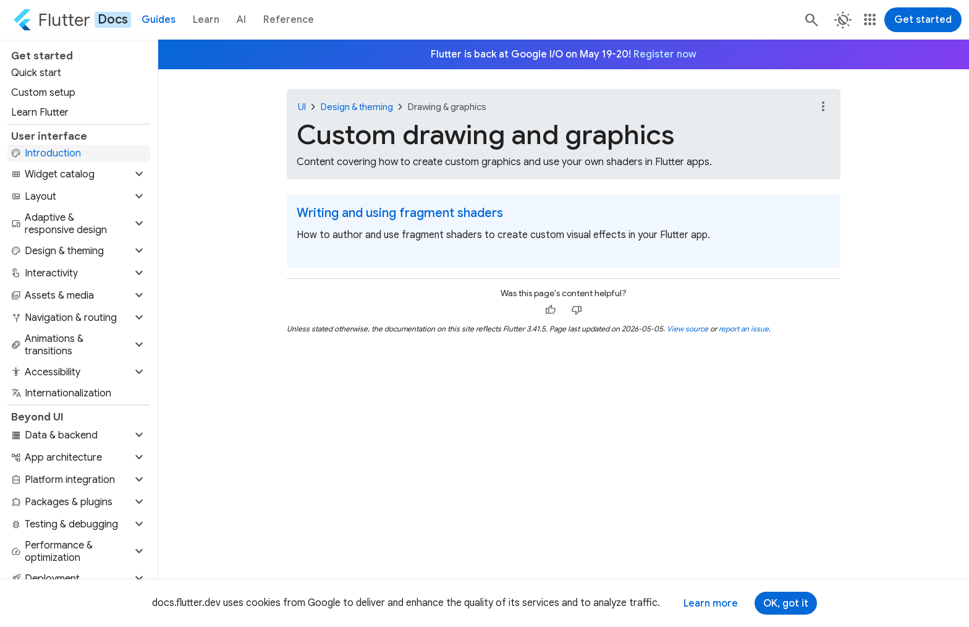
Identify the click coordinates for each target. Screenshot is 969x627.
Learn (206, 20)
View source (687, 328)
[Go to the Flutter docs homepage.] (72, 20)
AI (241, 20)
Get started (923, 20)
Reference (288, 20)
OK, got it (785, 603)
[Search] (810, 19)
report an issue (744, 328)
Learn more (710, 603)
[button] (78, 174)
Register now (664, 54)
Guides (159, 20)
